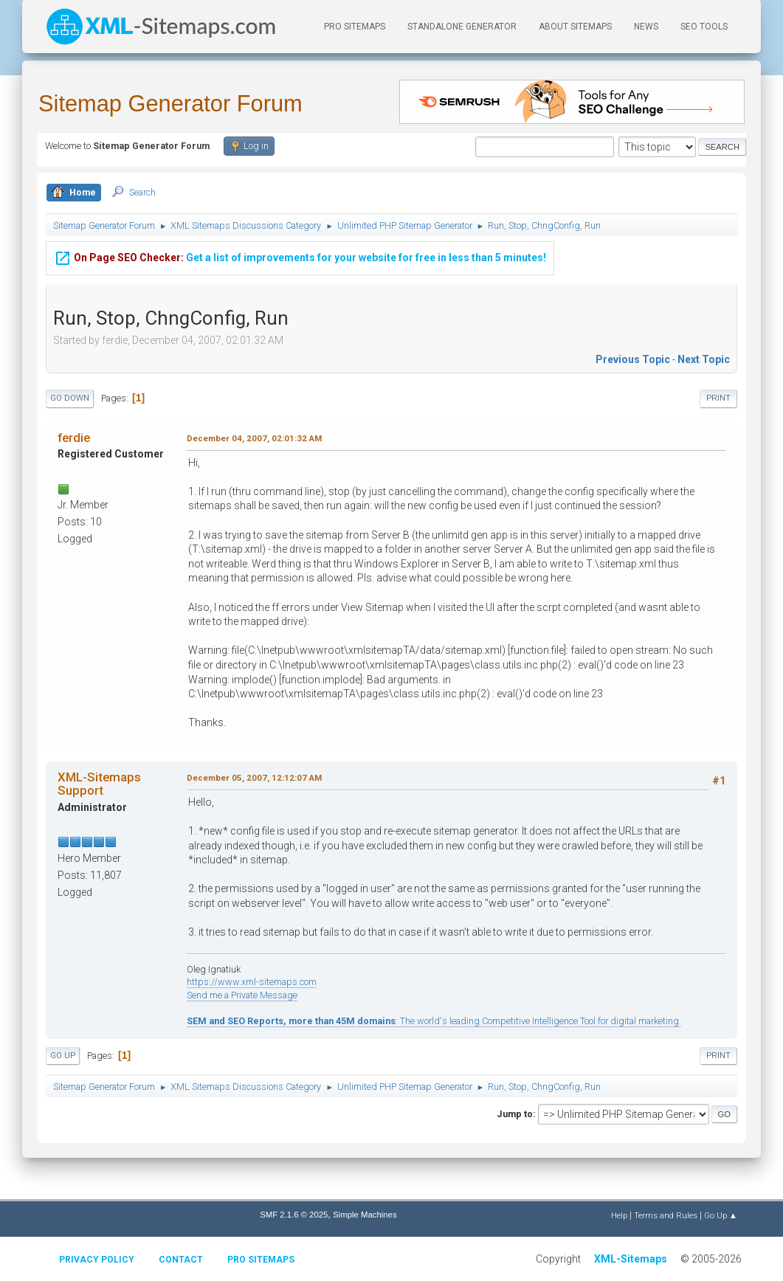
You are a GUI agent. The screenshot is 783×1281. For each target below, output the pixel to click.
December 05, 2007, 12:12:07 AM (254, 778)
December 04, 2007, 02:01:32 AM (254, 438)
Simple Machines (364, 1214)
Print (718, 398)
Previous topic (633, 359)
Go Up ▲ (720, 1215)
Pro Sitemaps (260, 1259)
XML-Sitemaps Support (99, 784)
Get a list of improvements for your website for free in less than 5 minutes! (300, 257)
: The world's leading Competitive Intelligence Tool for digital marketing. (434, 1020)
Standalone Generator (462, 26)
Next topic (703, 359)
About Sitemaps (575, 26)
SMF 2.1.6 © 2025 (294, 1214)
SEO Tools (704, 26)
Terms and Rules (665, 1215)
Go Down (69, 398)
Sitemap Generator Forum (170, 104)
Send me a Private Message (242, 995)
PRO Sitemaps (354, 26)
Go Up (62, 1055)
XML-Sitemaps (630, 1259)
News (646, 26)
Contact (181, 1259)
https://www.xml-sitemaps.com (252, 981)
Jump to (515, 1113)
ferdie (74, 437)
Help (619, 1215)
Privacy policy (96, 1259)
